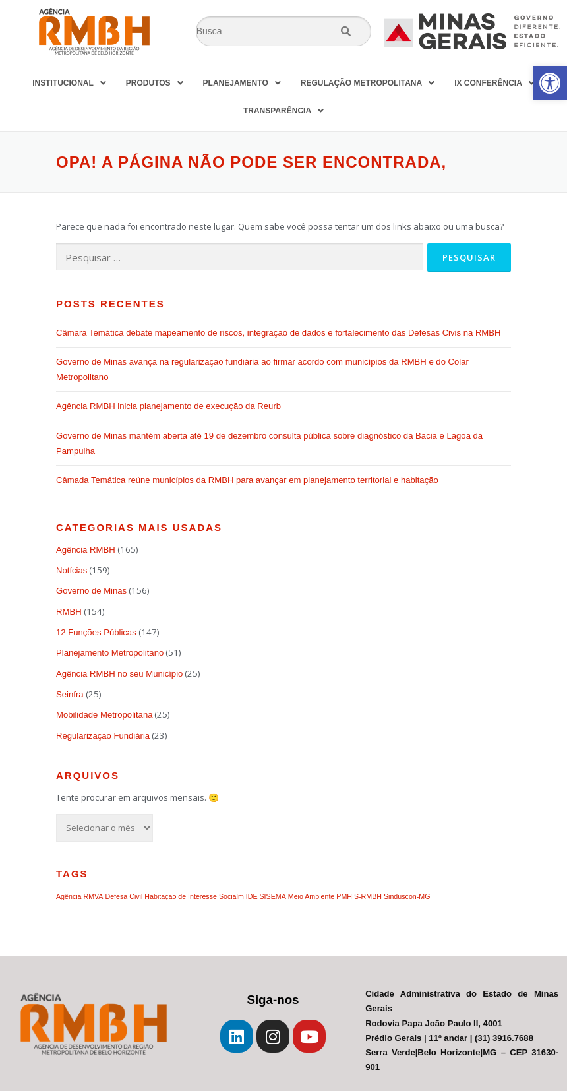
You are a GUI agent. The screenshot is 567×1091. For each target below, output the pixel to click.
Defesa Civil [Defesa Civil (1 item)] (123, 896)
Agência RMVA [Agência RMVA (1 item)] (79, 896)
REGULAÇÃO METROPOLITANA (367, 83)
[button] (550, 83)
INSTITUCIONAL (69, 83)
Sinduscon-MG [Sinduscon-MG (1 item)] (407, 896)
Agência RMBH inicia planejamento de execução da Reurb (168, 406)
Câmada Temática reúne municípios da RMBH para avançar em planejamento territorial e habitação (247, 480)
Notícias (71, 570)
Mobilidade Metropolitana (104, 715)
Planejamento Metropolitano (110, 653)
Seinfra (70, 694)
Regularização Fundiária (103, 736)
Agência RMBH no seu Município (119, 674)
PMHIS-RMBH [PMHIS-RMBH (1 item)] (359, 896)
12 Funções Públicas (96, 632)
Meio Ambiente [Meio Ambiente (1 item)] (311, 896)
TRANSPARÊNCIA (283, 110)
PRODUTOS (154, 83)
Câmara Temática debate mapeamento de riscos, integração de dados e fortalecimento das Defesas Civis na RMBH (278, 333)
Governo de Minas (91, 591)
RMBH (69, 612)
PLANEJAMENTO (242, 83)
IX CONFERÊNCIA (494, 83)
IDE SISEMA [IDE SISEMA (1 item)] (266, 896)
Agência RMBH (85, 550)
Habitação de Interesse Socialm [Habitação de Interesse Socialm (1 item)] (193, 896)
